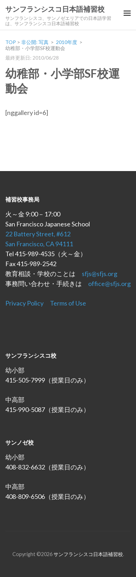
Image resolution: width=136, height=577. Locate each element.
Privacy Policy (24, 303)
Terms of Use (68, 303)
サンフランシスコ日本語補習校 (54, 9)
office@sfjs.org (109, 283)
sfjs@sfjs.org (99, 273)
